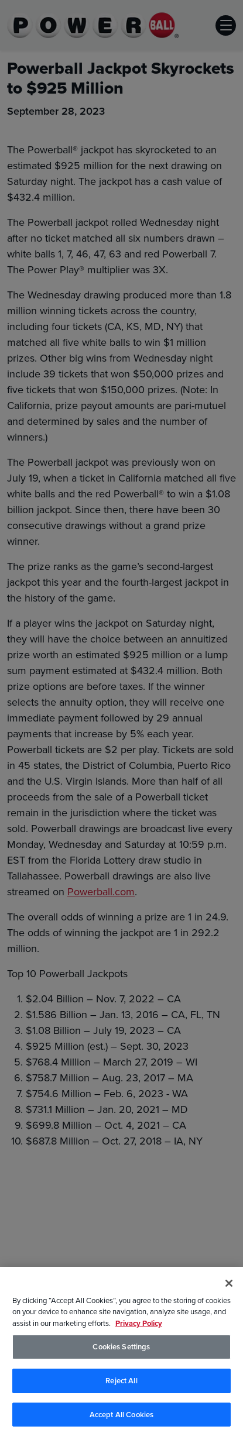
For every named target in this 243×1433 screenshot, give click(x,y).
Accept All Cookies (121, 1417)
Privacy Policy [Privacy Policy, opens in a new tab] (138, 1326)
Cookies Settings (121, 1350)
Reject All (121, 1383)
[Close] (229, 1286)
